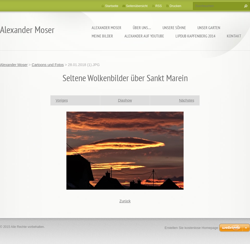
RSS (158, 6)
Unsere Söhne (174, 27)
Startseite (111, 6)
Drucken (175, 6)
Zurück (125, 201)
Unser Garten (208, 27)
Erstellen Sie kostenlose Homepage (191, 228)
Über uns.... (142, 27)
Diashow (125, 100)
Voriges (62, 100)
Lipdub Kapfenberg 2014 (195, 35)
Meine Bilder (102, 35)
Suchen (245, 6)
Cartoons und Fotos (48, 65)
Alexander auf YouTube (144, 35)
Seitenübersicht (137, 6)
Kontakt (234, 35)
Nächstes (186, 100)
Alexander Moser (106, 27)
